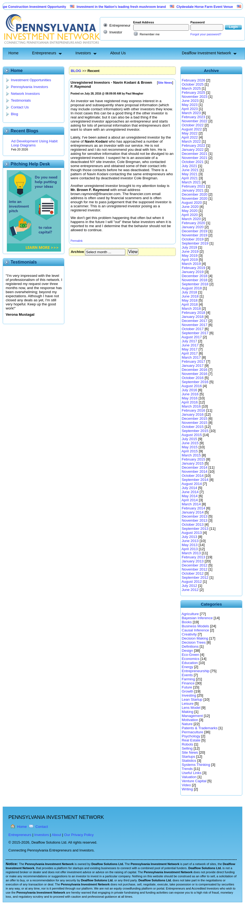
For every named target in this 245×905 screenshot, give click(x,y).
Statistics (189, 761)
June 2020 (190, 207)
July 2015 (189, 439)
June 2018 (190, 296)
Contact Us (20, 107)
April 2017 (190, 353)
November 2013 (195, 520)
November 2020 (195, 198)
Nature (187, 724)
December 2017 (195, 321)
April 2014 (190, 500)
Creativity (189, 634)
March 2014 (191, 504)
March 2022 (191, 141)
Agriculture (190, 614)
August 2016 (192, 386)
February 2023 (193, 117)
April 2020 (190, 215)
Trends (187, 769)
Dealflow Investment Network (206, 53)
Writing (187, 789)
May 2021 (190, 174)
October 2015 (193, 427)
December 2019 (195, 231)
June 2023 (190, 101)
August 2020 (192, 203)
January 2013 (193, 561)
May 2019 (190, 255)
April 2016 (190, 402)
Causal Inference (195, 630)
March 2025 (191, 88)
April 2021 (190, 178)
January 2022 (193, 150)
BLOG (76, 71)
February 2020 (193, 223)
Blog (14, 114)
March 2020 (191, 219)
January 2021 (193, 190)
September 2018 (195, 284)
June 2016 (190, 394)
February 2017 (193, 361)
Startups (188, 756)
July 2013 (189, 537)
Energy (187, 667)
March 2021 (191, 182)
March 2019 (191, 264)
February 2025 (193, 92)
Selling (187, 748)
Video (186, 785)
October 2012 (193, 573)
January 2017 (193, 366)
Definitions (190, 646)
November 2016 (195, 374)
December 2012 (195, 565)
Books (187, 622)
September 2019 (195, 243)
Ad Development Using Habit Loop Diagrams (34, 143)
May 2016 (190, 398)
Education (190, 663)
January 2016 (193, 414)
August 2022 (192, 129)
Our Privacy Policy (79, 835)
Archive (77, 252)
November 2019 (195, 235)
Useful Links (192, 773)
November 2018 (195, 280)
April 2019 (190, 260)
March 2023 (191, 113)
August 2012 (192, 582)
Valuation (189, 777)
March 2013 (191, 553)
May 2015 (190, 447)
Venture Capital (194, 781)
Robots (187, 744)
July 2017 (189, 341)
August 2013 (192, 533)
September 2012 (195, 577)
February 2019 (193, 268)
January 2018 (193, 317)
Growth (187, 691)
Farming (188, 679)
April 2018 (190, 304)
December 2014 (195, 467)
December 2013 (195, 516)
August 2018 (192, 288)
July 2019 (189, 247)
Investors (83, 53)
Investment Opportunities (31, 80)
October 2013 (193, 524)
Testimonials (21, 100)
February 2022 (193, 145)
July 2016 (189, 390)
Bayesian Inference (197, 618)
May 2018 (190, 300)
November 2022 (195, 121)
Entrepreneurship (195, 671)
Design (187, 651)
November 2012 (195, 569)
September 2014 (195, 480)
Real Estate (191, 740)
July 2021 (189, 166)
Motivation (190, 720)
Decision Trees (194, 642)
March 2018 (191, 308)
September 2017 (195, 333)
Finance (188, 683)
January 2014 (193, 512)
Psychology (191, 736)
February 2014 (193, 508)
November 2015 (195, 423)
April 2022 (190, 137)
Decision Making (195, 638)
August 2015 (192, 435)
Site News (190, 752)
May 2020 (190, 211)
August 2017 (192, 337)
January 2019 (193, 272)
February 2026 (193, 80)
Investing (189, 695)
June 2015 (190, 443)
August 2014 (192, 484)
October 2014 (193, 476)
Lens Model (191, 708)
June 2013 (190, 541)
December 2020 (195, 194)
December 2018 (195, 276)
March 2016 (191, 406)
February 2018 (193, 313)
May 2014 (190, 496)
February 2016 (193, 410)
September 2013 (195, 529)
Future (187, 687)
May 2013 (190, 545)
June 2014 (190, 492)
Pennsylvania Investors (29, 87)
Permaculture (192, 732)
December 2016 (195, 370)
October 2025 (193, 84)
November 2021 (195, 158)
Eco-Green (190, 655)
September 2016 (195, 382)
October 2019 (193, 239)
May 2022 (190, 133)
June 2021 (190, 170)
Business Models (195, 626)
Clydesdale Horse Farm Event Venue (211, 7)
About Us (118, 53)
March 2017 (191, 357)
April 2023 (190, 109)
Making (187, 712)
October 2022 (193, 125)
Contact (42, 827)
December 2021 (195, 154)
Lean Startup (192, 699)
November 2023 (195, 97)
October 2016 (193, 378)
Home (13, 53)
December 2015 (195, 419)
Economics (190, 659)
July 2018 (189, 292)
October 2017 (193, 329)
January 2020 (193, 227)
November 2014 (195, 471)
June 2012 (190, 590)
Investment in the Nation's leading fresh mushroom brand (128, 7)
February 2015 (193, 459)
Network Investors (25, 94)
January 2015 (193, 463)
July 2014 (189, 488)
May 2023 (190, 105)
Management (192, 716)
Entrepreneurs (44, 53)
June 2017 (190, 345)
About (56, 835)
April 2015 (190, 451)
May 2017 (190, 349)
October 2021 (193, 162)
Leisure (188, 704)
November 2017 (195, 325)
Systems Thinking (196, 765)
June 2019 (190, 251)
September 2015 (195, 431)
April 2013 (190, 549)
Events (187, 675)
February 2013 (193, 557)
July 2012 (189, 586)
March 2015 (191, 455)
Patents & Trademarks (200, 728)
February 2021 (193, 186)
